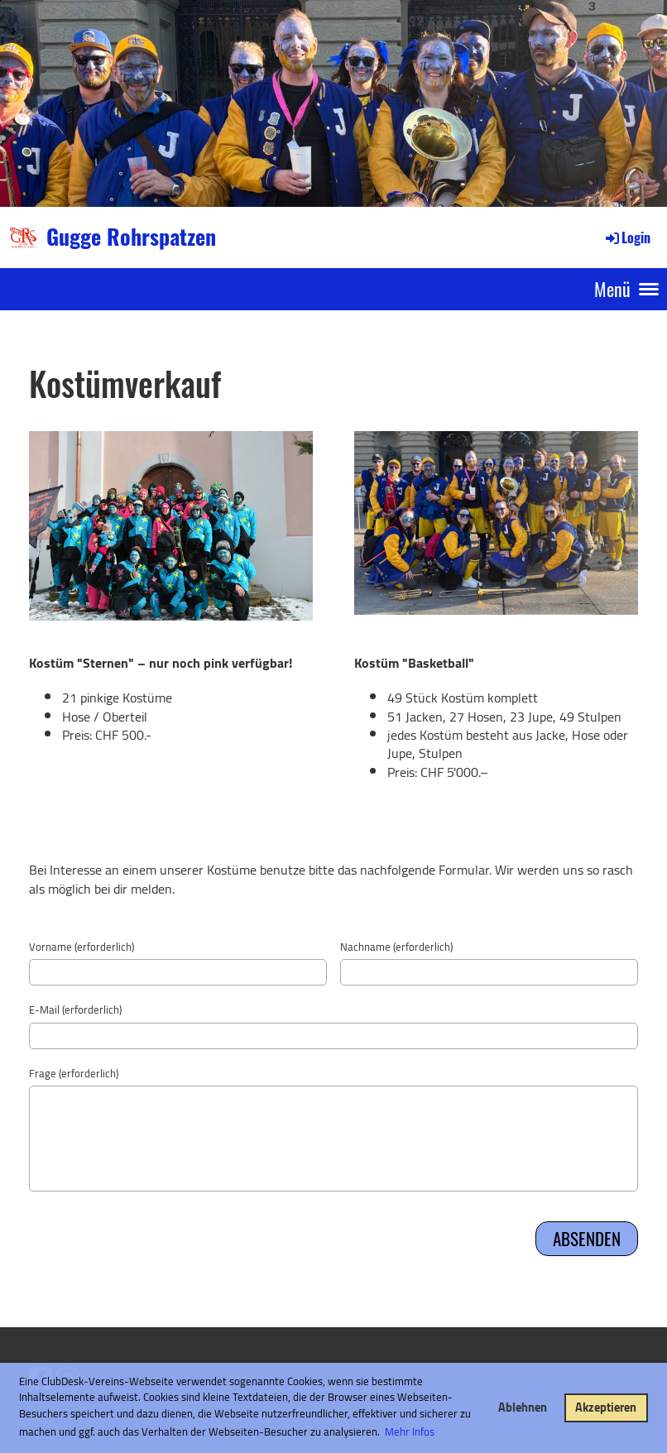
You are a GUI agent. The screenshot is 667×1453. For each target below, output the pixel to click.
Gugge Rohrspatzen (131, 237)
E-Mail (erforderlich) (75, 1009)
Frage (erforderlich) (73, 1073)
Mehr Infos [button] (409, 1431)
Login (626, 237)
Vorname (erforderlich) (81, 946)
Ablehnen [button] (522, 1407)
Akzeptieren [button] (605, 1407)
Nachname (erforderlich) (396, 946)
